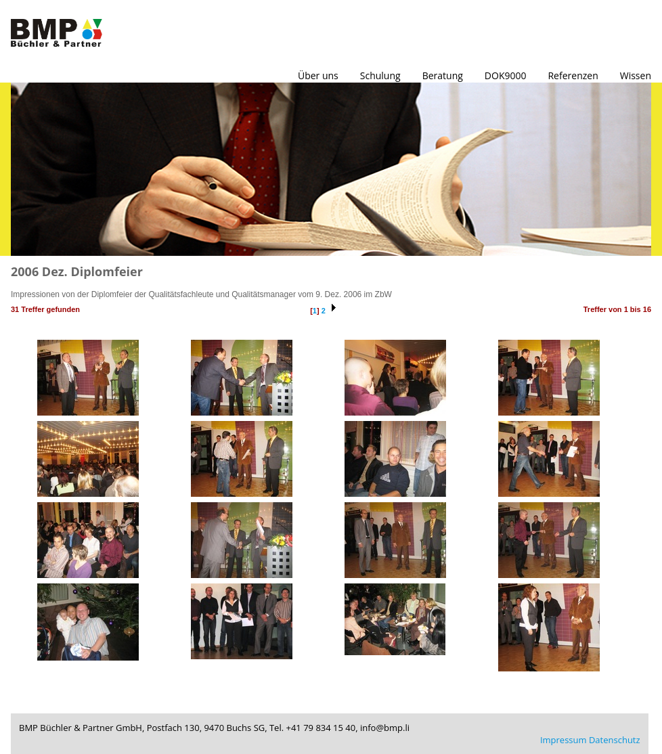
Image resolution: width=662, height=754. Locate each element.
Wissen (635, 75)
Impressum (563, 740)
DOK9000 (506, 75)
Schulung (380, 75)
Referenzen (573, 75)
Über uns (318, 75)
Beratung (442, 75)
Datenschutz (614, 740)
